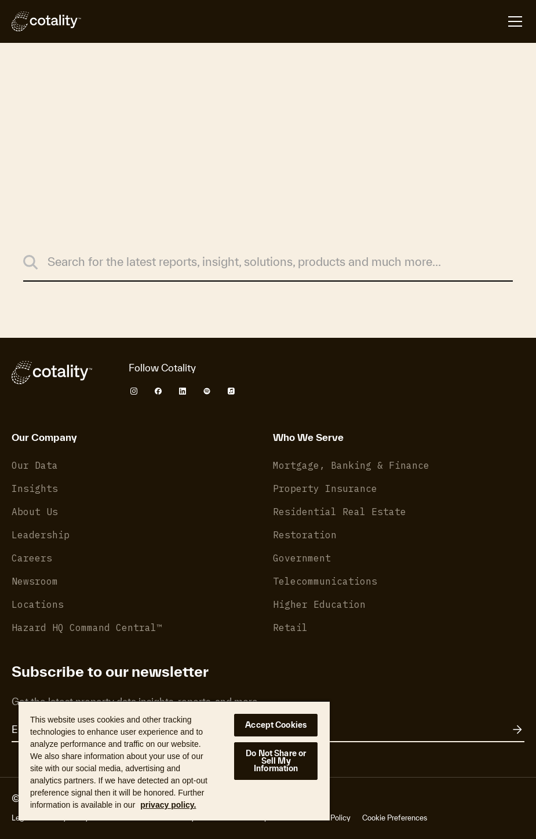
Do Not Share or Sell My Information (276, 761)
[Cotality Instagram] (134, 391)
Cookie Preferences (394, 818)
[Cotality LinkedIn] (182, 391)
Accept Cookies (276, 724)
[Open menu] (515, 21)
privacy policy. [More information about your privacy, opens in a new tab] (168, 804)
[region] (174, 760)
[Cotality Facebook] (158, 391)
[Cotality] (46, 21)
